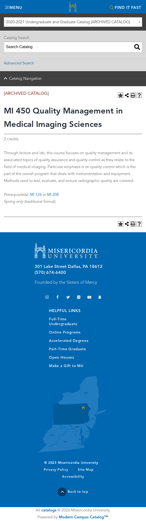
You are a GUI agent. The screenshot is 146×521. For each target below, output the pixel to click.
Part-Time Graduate (67, 349)
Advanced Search (19, 63)
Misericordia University (73, 7)
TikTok (36, 297)
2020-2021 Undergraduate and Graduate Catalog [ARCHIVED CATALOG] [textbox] (68, 22)
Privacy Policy (58, 469)
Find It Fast (128, 8)
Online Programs (64, 332)
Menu (15, 8)
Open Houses (61, 358)
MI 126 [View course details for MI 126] (36, 195)
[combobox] (73, 22)
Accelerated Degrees (69, 341)
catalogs (48, 510)
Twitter (68, 297)
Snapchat (100, 297)
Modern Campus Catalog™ (83, 517)
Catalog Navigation (25, 79)
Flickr (78, 297)
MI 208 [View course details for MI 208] (53, 195)
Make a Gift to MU (66, 366)
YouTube (89, 297)
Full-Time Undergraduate (63, 322)
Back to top (78, 491)
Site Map (85, 469)
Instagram (47, 297)
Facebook (57, 297)
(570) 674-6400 (50, 273)
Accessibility (73, 476)
